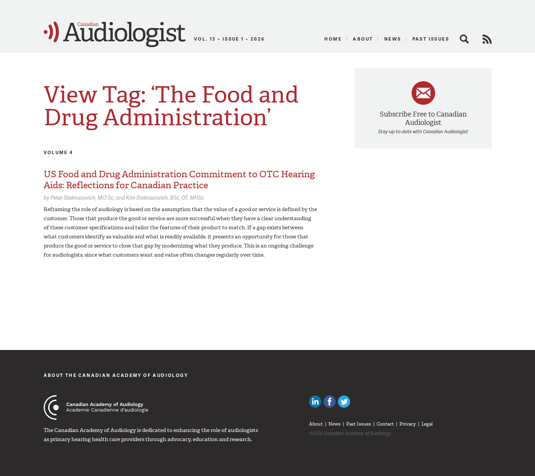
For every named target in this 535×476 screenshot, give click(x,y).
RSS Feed (487, 39)
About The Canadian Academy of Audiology (116, 375)
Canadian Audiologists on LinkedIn (315, 402)
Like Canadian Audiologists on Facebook (330, 402)
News (392, 39)
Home (333, 39)
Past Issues (430, 39)
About (363, 39)
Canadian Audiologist (115, 34)
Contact (385, 424)
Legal (427, 424)
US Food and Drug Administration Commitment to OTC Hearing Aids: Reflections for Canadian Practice (179, 179)
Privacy (407, 424)
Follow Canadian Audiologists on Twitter (344, 402)
